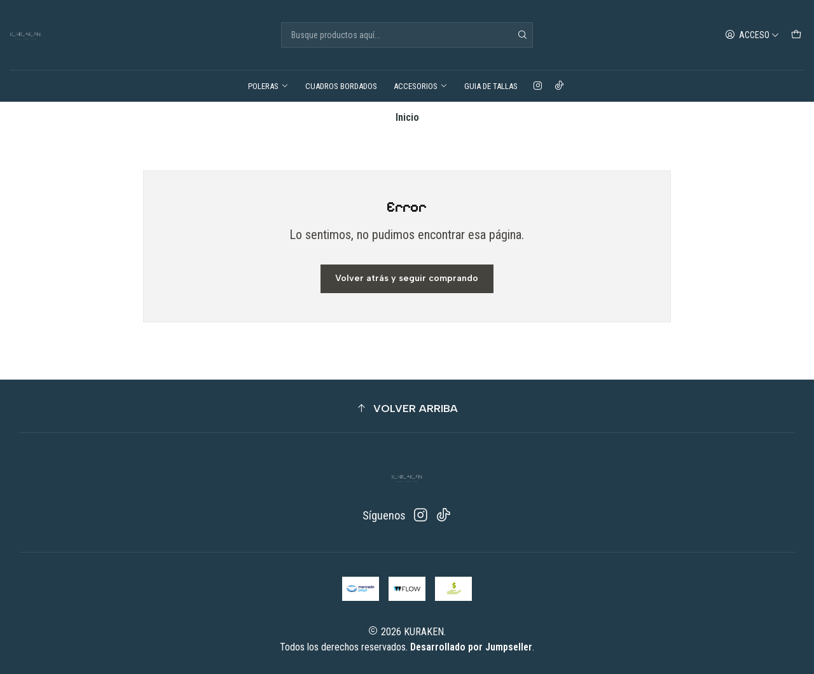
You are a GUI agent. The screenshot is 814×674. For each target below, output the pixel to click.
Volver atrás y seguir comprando (406, 278)
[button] (407, 408)
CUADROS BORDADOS (341, 86)
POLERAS (268, 86)
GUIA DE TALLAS (491, 86)
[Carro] (796, 35)
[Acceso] (752, 35)
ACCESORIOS (421, 86)
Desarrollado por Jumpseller (471, 647)
